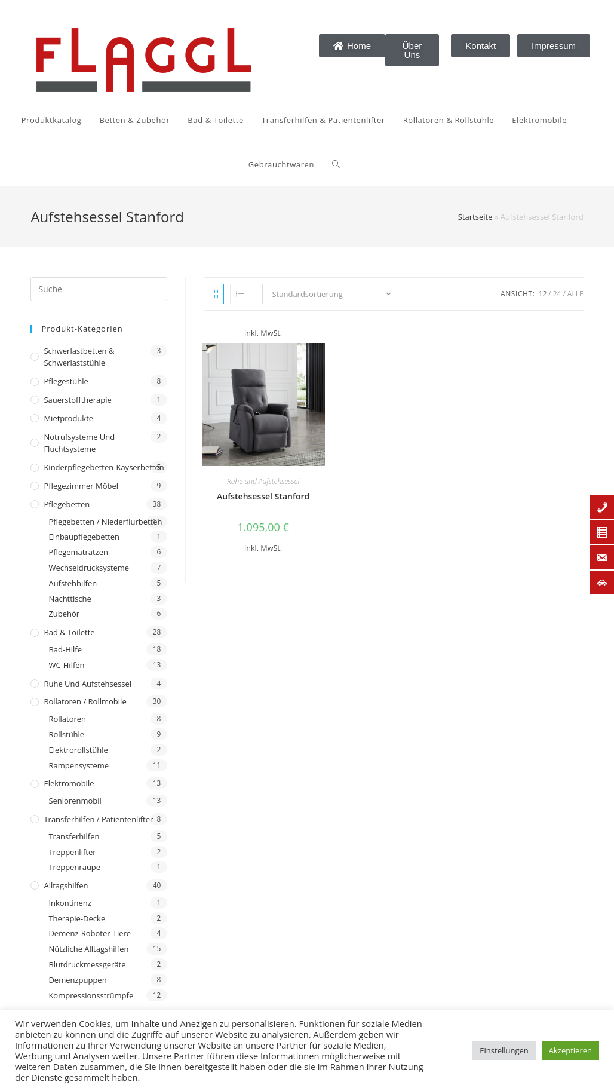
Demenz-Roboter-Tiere (89, 933)
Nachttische (69, 598)
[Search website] (197, 164)
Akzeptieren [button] (570, 1050)
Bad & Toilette (69, 632)
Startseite (475, 217)
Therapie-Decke (76, 918)
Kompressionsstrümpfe (90, 995)
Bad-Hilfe (65, 649)
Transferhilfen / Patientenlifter (98, 819)
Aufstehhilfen (72, 583)
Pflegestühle (66, 381)
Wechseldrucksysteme (88, 567)
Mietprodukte (68, 418)
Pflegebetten (67, 504)
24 (557, 294)
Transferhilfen (73, 836)
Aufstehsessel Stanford (263, 496)
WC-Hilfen (66, 665)
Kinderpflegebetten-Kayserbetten (104, 467)
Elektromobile (69, 783)
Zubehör (63, 613)
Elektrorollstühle (78, 749)
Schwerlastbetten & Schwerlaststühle (79, 357)
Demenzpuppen (77, 979)
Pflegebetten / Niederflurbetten (105, 521)
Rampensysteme (78, 765)
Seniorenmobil (74, 800)
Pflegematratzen (78, 552)
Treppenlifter (72, 852)
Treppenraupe (74, 867)
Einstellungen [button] (504, 1050)
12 (543, 294)
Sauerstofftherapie (77, 399)
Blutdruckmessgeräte (86, 964)
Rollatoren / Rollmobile (85, 701)
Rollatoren (67, 718)
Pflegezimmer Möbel (81, 485)
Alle (575, 294)
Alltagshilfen (66, 885)
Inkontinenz (69, 902)
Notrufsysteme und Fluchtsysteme (79, 443)
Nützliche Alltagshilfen (88, 948)
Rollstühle (66, 734)
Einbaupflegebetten (83, 536)
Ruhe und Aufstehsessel (87, 683)
